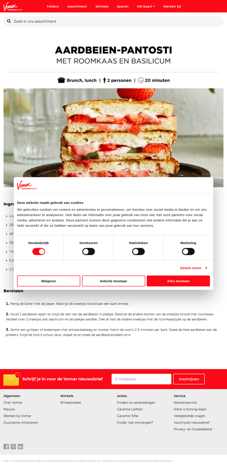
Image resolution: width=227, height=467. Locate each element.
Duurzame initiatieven (21, 423)
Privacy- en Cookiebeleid (193, 429)
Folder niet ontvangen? (135, 423)
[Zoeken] (8, 21)
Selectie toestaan (113, 281)
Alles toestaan (178, 281)
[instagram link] (13, 446)
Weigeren (48, 281)
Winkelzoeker (70, 403)
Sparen (123, 6)
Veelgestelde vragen (189, 416)
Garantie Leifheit (130, 409)
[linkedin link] (20, 446)
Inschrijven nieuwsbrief (191, 423)
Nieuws (9, 409)
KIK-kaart (146, 6)
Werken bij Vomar (17, 416)
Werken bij (172, 6)
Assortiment (77, 6)
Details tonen (190, 268)
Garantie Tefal (127, 416)
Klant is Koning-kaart (190, 409)
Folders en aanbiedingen (136, 403)
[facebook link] (6, 446)
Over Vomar (13, 403)
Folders (53, 6)
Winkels (101, 6)
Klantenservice (185, 403)
